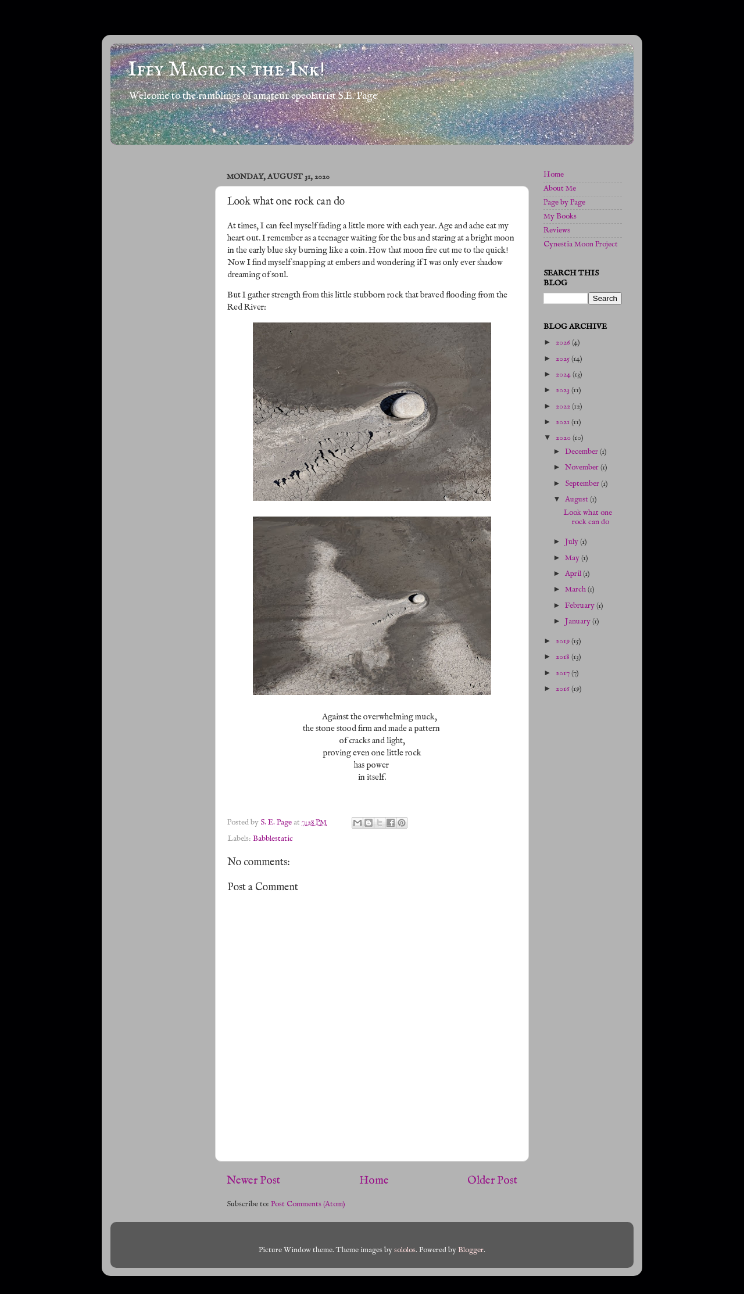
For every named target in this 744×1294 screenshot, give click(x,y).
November (582, 467)
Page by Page (564, 202)
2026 (564, 342)
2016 (563, 689)
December (582, 452)
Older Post (492, 1181)
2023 (563, 390)
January (578, 621)
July (572, 542)
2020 (564, 438)
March (576, 589)
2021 (563, 422)
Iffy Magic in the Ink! (226, 69)
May (573, 558)
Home (374, 1181)
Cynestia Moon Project (580, 244)
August (577, 499)
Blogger (471, 1250)
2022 (564, 406)
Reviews (556, 230)
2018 (563, 657)
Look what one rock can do (587, 517)
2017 (563, 673)
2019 (563, 641)
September (583, 484)
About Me (559, 188)
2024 (564, 374)
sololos (405, 1250)
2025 (563, 359)
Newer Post (253, 1181)
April (574, 574)
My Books (560, 216)
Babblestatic (273, 839)
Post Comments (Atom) (308, 1204)
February (580, 606)
